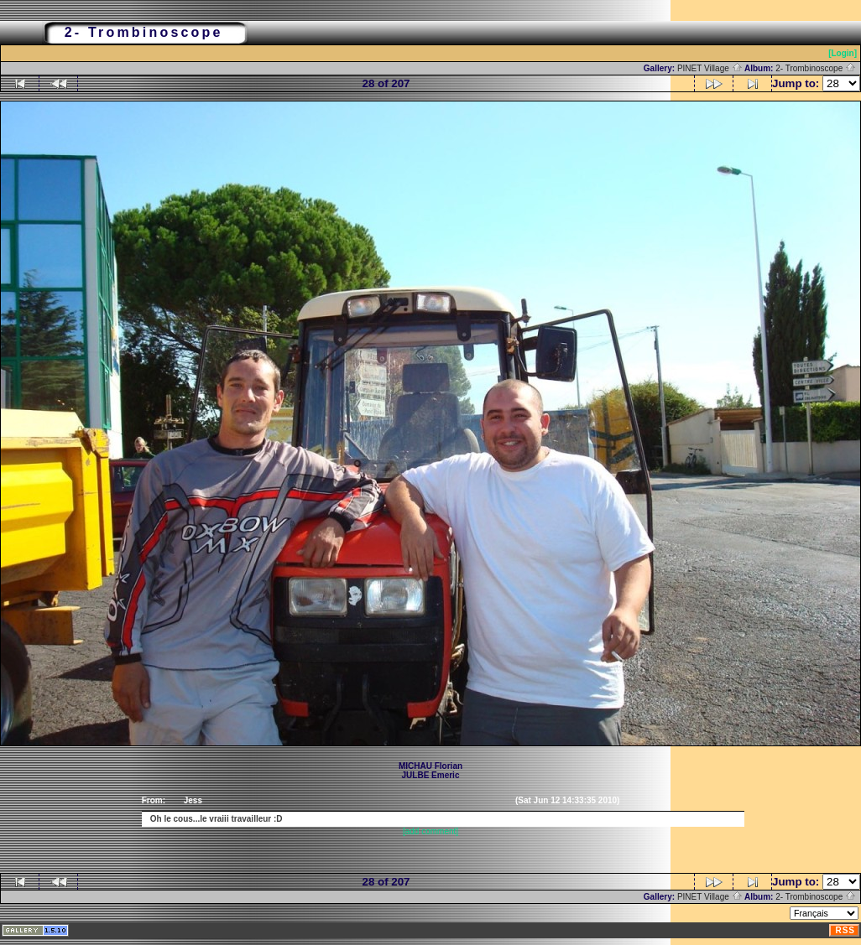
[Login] (842, 53)
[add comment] (430, 831)
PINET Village (710, 68)
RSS (845, 930)
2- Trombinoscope (815, 68)
